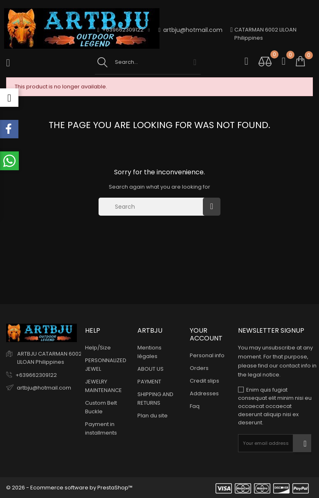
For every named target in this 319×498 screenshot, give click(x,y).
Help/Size (98, 348)
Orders (199, 368)
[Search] (153, 207)
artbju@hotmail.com (190, 30)
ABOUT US (150, 369)
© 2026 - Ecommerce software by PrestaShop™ (69, 487)
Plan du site (152, 415)
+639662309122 (36, 375)
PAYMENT (149, 381)
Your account (206, 334)
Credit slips (204, 381)
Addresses (204, 393)
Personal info (207, 355)
